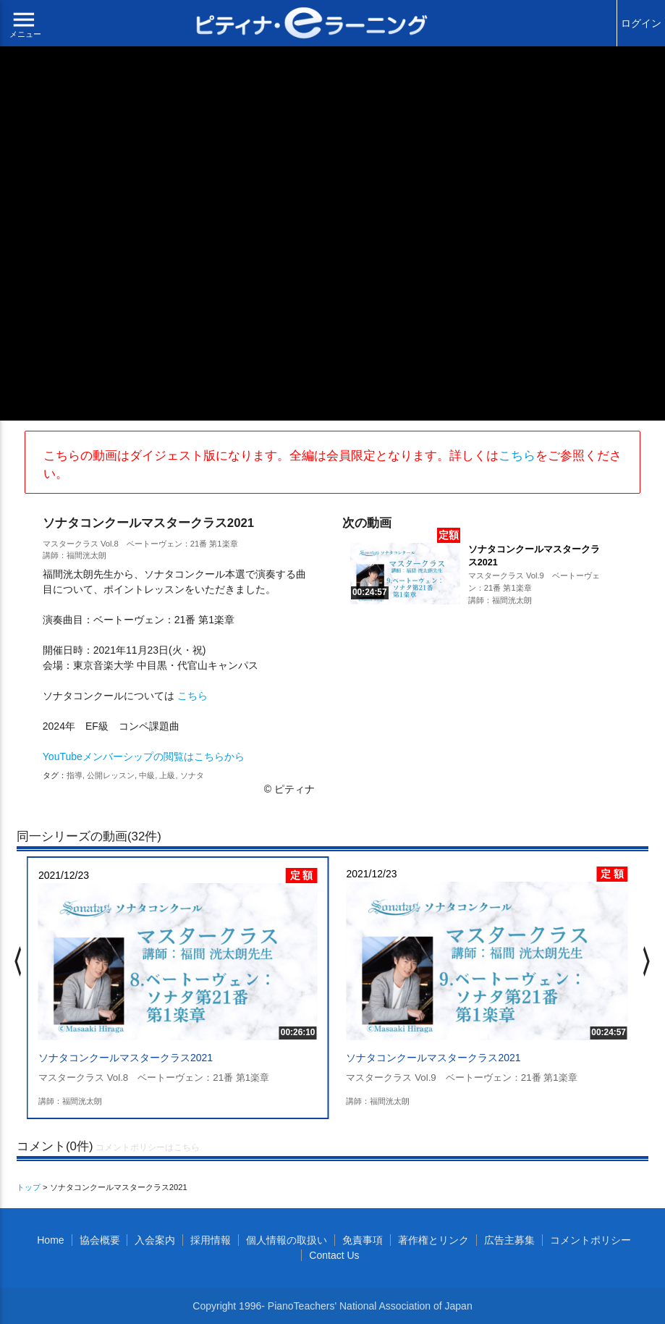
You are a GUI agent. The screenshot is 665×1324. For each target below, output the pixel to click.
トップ (29, 1187)
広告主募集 (509, 1240)
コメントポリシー (590, 1240)
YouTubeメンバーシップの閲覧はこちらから (144, 756)
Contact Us (334, 1255)
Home (50, 1240)
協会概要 (100, 1240)
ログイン (641, 23)
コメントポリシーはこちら (148, 1147)
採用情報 (210, 1240)
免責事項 (362, 1240)
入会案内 (155, 1240)
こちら (517, 456)
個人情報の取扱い (286, 1240)
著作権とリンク (433, 1240)
